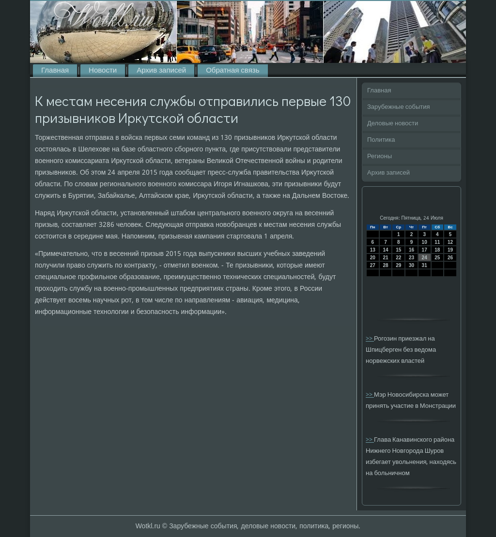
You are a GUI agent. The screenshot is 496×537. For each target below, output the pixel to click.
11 (437, 242)
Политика (381, 140)
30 (411, 265)
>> (370, 338)
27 (372, 265)
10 (424, 242)
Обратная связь (232, 70)
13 (372, 250)
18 (437, 250)
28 (385, 265)
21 (385, 257)
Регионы (379, 156)
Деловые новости (392, 123)
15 (398, 250)
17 (424, 250)
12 (450, 242)
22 (398, 257)
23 (411, 257)
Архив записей (161, 70)
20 (372, 257)
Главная (55, 70)
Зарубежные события (398, 107)
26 (450, 257)
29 (398, 265)
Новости (103, 70)
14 (385, 250)
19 (450, 250)
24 (424, 257)
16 (411, 250)
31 (424, 265)
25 (437, 257)
